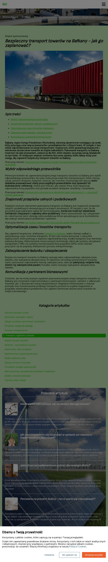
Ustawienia (49, 555)
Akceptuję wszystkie (94, 555)
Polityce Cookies (77, 546)
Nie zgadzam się (69, 555)
